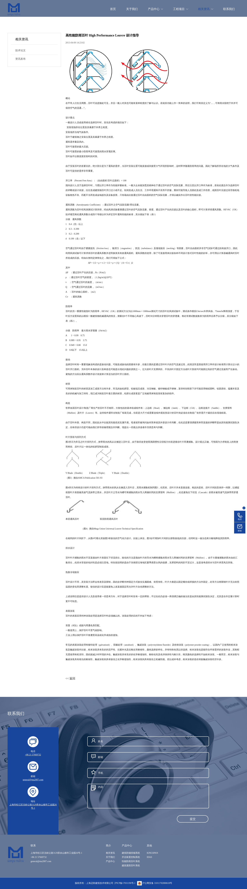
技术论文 (20, 50)
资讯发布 (20, 58)
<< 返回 (70, 678)
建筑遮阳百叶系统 (131, 865)
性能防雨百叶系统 (131, 861)
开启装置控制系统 (131, 857)
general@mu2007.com (33, 780)
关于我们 (110, 857)
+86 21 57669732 (33, 754)
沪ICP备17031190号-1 (125, 883)
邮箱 (240, 531)
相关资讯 (110, 853)
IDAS (149, 857)
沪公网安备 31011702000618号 (154, 883)
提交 (193, 819)
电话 (240, 519)
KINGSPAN (152, 853)
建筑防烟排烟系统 (131, 853)
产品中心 (110, 861)
